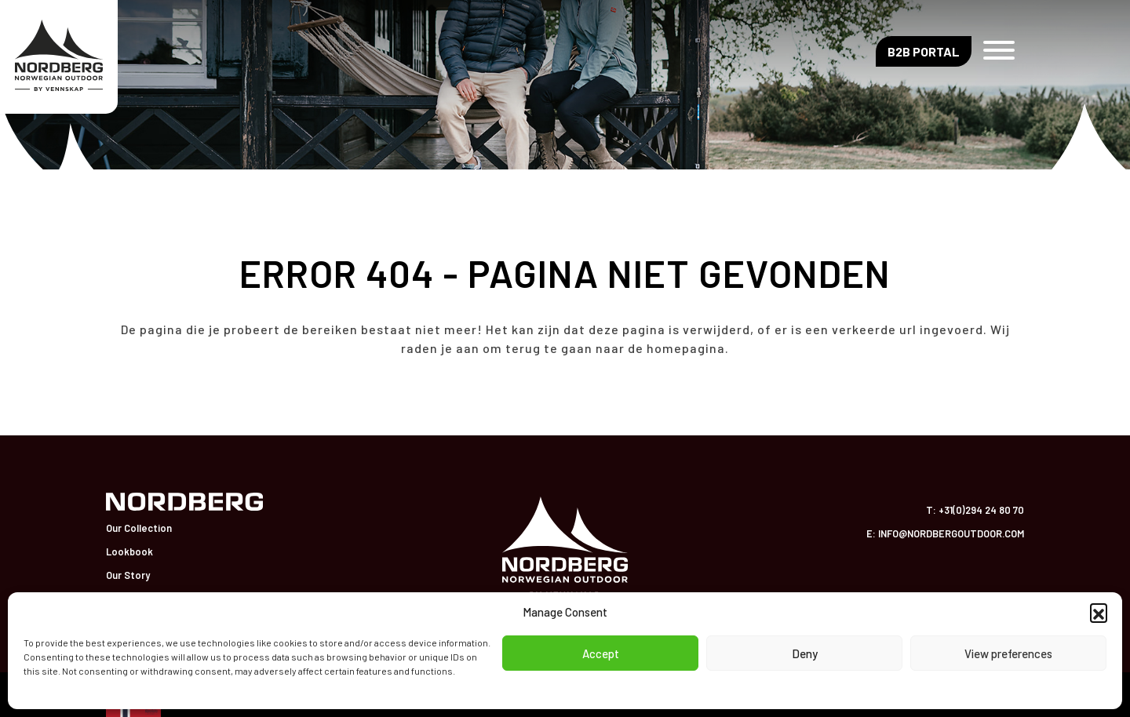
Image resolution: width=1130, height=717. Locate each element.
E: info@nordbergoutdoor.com (945, 533)
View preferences (1008, 653)
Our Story (128, 575)
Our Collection (139, 528)
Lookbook (129, 551)
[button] (1098, 612)
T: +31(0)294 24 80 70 (975, 510)
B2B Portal (924, 51)
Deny (805, 653)
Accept (600, 653)
